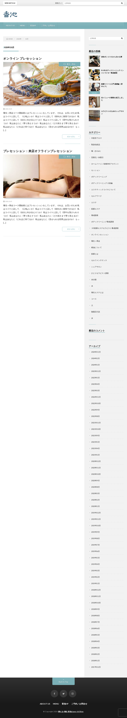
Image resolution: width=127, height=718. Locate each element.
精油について (96, 247)
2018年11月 (96, 596)
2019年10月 (96, 525)
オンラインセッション (100, 234)
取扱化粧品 (95, 144)
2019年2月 (95, 577)
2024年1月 (95, 365)
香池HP (33, 25)
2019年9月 (95, 532)
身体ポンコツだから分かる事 (66, 3)
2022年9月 (95, 410)
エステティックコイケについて (103, 189)
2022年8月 (95, 416)
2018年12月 (96, 590)
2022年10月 (96, 403)
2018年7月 (95, 622)
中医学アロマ (96, 138)
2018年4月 (95, 641)
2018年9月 (95, 609)
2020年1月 (95, 506)
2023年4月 (95, 384)
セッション (95, 170)
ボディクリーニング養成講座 (102, 222)
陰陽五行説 (95, 312)
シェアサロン (96, 267)
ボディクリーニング (99, 177)
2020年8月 (95, 487)
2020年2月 (95, 500)
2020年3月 (95, 493)
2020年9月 (95, 480)
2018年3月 (95, 648)
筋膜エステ (95, 209)
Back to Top (63, 682)
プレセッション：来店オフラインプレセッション (37, 151)
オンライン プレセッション (22, 58)
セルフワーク (96, 196)
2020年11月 (96, 468)
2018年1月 (95, 661)
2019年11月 (96, 519)
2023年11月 (96, 371)
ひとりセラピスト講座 (100, 273)
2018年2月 (95, 654)
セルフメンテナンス (99, 260)
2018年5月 (95, 635)
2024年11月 (96, 352)
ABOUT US (10, 25)
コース (93, 299)
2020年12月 (96, 461)
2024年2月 (95, 358)
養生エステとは (97, 292)
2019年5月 (95, 558)
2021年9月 (95, 435)
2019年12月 (96, 513)
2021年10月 (96, 429)
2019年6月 (95, 551)
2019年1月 (95, 583)
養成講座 (94, 215)
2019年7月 (95, 545)
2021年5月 (95, 442)
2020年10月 (96, 474)
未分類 (93, 279)
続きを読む (71, 137)
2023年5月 (95, 378)
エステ (93, 202)
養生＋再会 (71, 64)
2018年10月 (96, 603)
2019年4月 (95, 564)
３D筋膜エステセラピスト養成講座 (105, 228)
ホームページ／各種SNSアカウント (105, 164)
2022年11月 (96, 397)
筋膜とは (94, 254)
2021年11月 (96, 423)
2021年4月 (95, 448)
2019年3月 (95, 570)
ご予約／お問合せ (48, 25)
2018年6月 (95, 628)
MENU (22, 25)
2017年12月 (96, 667)
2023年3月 (95, 390)
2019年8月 (95, 538)
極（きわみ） (96, 151)
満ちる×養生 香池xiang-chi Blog (70, 712)
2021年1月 (95, 455)
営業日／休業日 (97, 157)
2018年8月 (95, 615)
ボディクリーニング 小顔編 (101, 183)
